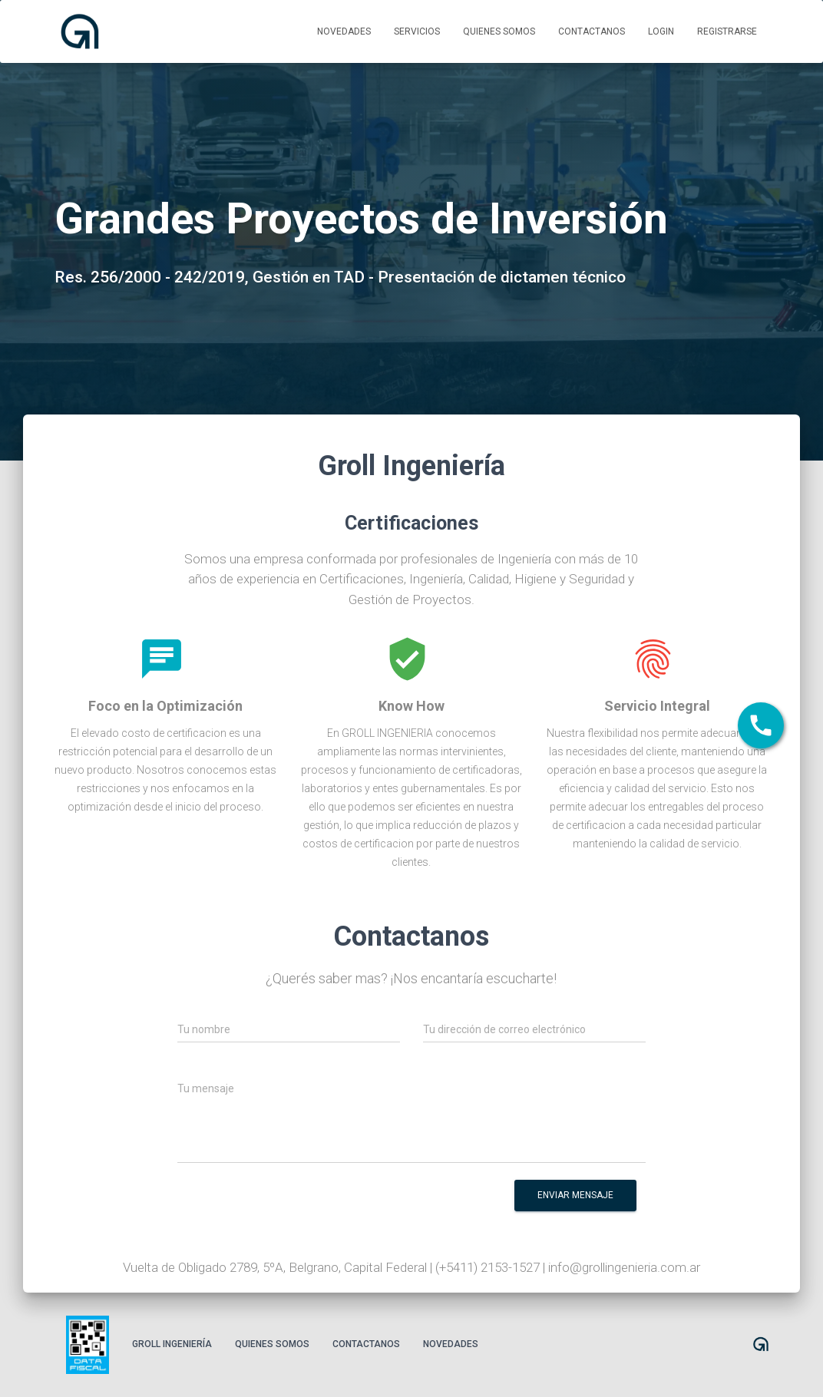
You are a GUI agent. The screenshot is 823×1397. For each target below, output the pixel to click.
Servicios (417, 31)
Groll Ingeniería (172, 1344)
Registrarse (727, 31)
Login (661, 31)
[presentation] (377, 1206)
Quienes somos (499, 31)
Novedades (344, 31)
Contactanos (591, 31)
